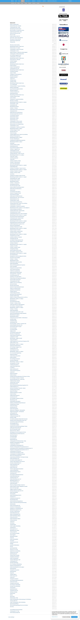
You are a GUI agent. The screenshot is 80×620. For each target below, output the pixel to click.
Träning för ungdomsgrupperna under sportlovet (17, 461)
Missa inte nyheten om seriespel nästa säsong (17, 30)
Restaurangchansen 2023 (14, 146)
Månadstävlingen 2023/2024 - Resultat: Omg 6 (17, 58)
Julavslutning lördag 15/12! (14, 477)
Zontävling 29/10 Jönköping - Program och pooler (17, 175)
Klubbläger (11, 543)
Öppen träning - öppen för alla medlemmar (16, 37)
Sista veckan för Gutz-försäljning (15, 257)
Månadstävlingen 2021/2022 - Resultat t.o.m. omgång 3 (18, 234)
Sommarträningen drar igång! (14, 424)
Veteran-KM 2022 (12, 190)
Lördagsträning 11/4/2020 (14, 336)
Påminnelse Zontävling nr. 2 (14, 90)
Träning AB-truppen (13, 524)
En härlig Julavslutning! (13, 520)
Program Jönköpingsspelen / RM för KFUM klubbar (17, 602)
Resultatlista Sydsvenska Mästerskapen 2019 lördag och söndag (20, 376)
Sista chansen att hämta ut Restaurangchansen (17, 216)
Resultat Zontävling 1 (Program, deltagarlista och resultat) (18, 486)
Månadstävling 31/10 (13, 300)
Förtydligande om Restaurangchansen (16, 74)
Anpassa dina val (54, 616)
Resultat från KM (12, 593)
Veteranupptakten (12, 493)
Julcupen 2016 (12, 577)
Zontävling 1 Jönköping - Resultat (15, 172)
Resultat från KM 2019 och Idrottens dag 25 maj (17, 433)
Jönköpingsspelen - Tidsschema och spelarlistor (17, 206)
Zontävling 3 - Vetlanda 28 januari (15, 162)
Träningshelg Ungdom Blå (14, 238)
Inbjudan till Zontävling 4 (13, 354)
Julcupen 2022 (12, 159)
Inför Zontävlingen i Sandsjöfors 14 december (17, 377)
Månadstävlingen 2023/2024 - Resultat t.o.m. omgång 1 (18, 102)
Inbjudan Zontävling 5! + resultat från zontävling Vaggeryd (18, 52)
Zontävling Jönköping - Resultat (15, 96)
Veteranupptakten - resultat (14, 103)
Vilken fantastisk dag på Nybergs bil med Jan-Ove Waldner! (19, 605)
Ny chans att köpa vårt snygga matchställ (16, 241)
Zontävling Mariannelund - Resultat (15, 212)
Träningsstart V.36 (12, 496)
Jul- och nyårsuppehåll (13, 84)
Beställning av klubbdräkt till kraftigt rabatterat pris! (17, 402)
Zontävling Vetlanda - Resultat (14, 200)
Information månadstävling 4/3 (14, 138)
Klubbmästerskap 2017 (13, 553)
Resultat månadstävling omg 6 (14, 458)
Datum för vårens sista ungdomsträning (16, 122)
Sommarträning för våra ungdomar (15, 191)
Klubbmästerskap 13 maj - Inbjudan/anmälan (17, 124)
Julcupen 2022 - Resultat (13, 156)
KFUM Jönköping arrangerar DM (15, 612)
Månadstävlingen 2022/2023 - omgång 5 (16, 141)
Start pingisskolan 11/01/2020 (14, 363)
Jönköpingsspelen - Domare (14, 50)
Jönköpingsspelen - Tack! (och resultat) (16, 121)
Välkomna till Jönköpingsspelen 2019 (15, 455)
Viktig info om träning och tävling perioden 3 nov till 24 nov (19, 297)
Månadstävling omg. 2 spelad (14, 530)
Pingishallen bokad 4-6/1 (14, 77)
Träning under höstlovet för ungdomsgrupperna (17, 304)
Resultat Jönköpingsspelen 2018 (15, 505)
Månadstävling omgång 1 (14, 536)
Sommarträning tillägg (13, 436)
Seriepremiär (12, 537)
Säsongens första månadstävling (15, 586)
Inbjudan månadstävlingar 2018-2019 (15, 495)
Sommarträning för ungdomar (14, 115)
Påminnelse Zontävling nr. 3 (14, 75)
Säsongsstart (12, 540)
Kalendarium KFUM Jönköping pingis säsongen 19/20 (18, 420)
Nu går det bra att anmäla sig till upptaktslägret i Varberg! (18, 426)
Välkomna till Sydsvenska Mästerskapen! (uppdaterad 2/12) (19, 385)
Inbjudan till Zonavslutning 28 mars (15, 345)
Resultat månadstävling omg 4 (14, 464)
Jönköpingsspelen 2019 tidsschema (15, 451)
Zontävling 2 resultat (13, 81)
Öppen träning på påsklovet (14, 603)
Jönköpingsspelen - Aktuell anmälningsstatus (17, 53)
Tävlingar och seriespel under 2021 (15, 288)
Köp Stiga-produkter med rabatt (15, 179)
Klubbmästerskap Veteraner (14, 116)
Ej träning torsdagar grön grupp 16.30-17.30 (16, 490)
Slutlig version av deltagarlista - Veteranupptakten (17, 410)
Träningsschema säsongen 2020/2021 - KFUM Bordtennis (18, 317)
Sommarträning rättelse (13, 329)
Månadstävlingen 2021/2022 (14, 260)
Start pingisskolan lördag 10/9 (14, 184)
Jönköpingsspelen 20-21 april (14, 68)
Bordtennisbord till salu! (13, 581)
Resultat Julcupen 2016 (13, 575)
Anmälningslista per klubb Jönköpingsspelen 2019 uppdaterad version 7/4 (21, 448)
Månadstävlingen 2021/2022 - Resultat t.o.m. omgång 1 (18, 253)
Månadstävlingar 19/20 (13, 399)
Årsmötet (11, 546)
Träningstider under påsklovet (14, 556)
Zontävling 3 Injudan (13, 80)
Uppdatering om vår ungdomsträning (15, 276)
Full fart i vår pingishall (13, 266)
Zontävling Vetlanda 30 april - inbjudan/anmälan (17, 210)
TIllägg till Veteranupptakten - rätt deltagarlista (17, 411)
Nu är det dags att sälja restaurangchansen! (16, 580)
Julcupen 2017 (12, 521)
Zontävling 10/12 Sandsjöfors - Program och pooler (18, 168)
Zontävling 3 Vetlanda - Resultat (15, 144)
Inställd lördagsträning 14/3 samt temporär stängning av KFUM (19, 341)
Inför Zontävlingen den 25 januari (15, 358)
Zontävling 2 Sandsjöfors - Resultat (15, 160)
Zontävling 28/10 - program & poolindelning (16, 99)
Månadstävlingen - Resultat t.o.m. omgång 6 (16, 344)
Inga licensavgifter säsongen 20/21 (15, 279)
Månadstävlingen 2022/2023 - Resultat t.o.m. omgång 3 (18, 165)
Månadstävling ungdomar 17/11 (15, 480)
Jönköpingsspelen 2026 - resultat (15, 27)
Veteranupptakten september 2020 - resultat (16, 311)
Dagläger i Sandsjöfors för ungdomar (15, 489)
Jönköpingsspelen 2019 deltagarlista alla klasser (17, 454)
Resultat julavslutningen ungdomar (15, 471)
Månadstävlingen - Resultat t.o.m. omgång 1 (16, 307)
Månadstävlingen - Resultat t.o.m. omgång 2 (16, 298)
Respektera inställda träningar (14, 295)
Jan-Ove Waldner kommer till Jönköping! (16, 609)
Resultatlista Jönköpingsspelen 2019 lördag (16, 442)
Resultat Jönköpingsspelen (14, 558)
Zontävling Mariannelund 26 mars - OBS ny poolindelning (18, 213)
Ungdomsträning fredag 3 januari (15, 366)
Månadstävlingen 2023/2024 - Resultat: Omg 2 (17, 94)
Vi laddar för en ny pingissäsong (15, 270)
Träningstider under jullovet (14, 578)
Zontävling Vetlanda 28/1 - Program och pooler (17, 153)
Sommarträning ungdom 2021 (14, 275)
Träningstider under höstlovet (14, 583)
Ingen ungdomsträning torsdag (14, 301)
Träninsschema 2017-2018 (14, 542)
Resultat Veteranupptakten (14, 263)
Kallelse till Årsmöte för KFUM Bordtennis (16, 112)
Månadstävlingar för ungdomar (14, 314)
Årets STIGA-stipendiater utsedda (15, 185)
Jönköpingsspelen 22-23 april (14, 150)
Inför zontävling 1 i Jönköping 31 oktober (16, 251)
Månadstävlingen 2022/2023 (14, 181)
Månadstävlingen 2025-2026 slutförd (15, 28)
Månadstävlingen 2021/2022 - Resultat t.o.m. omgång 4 (18, 228)
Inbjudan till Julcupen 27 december (15, 229)
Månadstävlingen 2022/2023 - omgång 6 (16, 137)
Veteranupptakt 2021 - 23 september (15, 273)
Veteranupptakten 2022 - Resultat (15, 178)
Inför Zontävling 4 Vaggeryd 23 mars (15, 55)
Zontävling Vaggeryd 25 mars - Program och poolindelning (19, 134)
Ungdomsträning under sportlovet (15, 355)
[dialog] (65, 614)
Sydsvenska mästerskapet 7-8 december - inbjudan (17, 388)
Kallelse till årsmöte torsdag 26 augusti (16, 272)
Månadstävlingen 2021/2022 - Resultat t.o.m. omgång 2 (18, 244)
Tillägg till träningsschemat (14, 414)
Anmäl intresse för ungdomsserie (15, 40)
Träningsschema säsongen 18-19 (15, 498)
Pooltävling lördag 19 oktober (14, 404)
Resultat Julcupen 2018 (13, 467)
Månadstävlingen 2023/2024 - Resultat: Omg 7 (17, 46)
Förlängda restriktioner (13, 291)
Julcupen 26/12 (12, 78)
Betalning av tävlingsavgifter (14, 87)
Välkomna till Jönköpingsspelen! (15, 225)
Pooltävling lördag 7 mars (14, 348)
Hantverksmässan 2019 (13, 407)
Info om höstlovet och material (14, 533)
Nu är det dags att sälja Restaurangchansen (16, 474)
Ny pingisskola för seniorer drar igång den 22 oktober (18, 256)
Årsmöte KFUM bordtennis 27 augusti (15, 326)
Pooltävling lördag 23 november (15, 389)
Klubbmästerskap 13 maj (14, 119)
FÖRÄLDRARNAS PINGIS (13, 166)
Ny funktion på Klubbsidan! (14, 360)
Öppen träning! (12, 596)
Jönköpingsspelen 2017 (13, 561)
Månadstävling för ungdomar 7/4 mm (15, 509)
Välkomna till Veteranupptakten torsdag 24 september (18, 313)
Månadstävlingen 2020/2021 (14, 316)
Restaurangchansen (13, 568)
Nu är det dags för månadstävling (15, 584)
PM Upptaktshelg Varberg (14, 499)
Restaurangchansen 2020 (14, 383)
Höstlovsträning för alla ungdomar (15, 401)
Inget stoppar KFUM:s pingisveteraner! (16, 294)
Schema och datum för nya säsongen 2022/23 (17, 187)
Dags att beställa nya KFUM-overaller (15, 250)
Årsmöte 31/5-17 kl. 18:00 (14, 549)
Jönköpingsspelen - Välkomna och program (16, 49)
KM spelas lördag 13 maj (14, 131)
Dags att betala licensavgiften (14, 194)
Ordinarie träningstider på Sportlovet (15, 219)
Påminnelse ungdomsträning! (14, 285)
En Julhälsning (12, 367)
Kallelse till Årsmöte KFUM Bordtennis (15, 188)
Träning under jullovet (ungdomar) (15, 370)
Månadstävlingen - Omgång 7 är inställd (16, 338)
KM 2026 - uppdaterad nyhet (14, 24)
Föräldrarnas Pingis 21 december (15, 380)
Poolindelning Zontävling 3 (14, 71)
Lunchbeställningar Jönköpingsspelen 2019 (16, 445)
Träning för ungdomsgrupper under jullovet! (16, 468)
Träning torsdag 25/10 (13, 531)
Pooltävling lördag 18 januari (14, 364)
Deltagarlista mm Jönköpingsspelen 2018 (16, 508)
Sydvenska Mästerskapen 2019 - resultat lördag (17, 379)
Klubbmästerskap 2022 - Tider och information (17, 197)
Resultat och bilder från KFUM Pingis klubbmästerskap (18, 502)
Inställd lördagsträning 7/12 (14, 386)
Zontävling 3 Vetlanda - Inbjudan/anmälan (16, 231)
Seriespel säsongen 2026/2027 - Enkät (16, 31)
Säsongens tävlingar (13, 319)
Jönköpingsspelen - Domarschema (15, 204)
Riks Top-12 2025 (12, 34)
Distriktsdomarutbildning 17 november (16, 392)
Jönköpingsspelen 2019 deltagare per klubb (16, 452)
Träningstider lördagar (13, 320)
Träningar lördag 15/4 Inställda (14, 555)
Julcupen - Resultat (13, 72)
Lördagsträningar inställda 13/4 (14, 443)
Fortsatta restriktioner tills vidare (15, 292)
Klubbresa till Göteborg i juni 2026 (15, 33)
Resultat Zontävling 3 (13, 65)
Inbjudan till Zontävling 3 (13, 373)
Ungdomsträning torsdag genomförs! (15, 335)
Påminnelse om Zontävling (14, 100)
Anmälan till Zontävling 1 (13, 405)
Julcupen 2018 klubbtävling (14, 470)
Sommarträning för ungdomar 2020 (15, 332)
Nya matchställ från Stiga (14, 254)
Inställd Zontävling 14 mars (14, 342)
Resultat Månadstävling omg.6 (14, 512)
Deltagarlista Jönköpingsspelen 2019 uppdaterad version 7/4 (19, 449)
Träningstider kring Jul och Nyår (15, 235)
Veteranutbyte (12, 143)
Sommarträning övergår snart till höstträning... (17, 421)
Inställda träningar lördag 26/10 (14, 395)
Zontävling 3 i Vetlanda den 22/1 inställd (16, 226)
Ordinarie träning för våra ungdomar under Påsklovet (18, 278)
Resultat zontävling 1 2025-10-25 (15, 36)
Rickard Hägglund (12, 534)
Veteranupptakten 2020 (13, 322)
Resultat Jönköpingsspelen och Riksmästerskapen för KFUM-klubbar (20, 599)
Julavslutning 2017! (13, 527)
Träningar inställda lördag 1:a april (15, 559)
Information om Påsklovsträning (15, 511)
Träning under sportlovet (13, 517)
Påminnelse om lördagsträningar (15, 333)
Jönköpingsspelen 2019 (13, 465)
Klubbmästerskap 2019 (13, 439)
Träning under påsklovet (13, 339)
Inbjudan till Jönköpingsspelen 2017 (15, 565)
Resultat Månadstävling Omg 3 (14, 476)
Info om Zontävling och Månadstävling (16, 564)
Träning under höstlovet (13, 483)
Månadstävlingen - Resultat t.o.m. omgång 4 (16, 361)
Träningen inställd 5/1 (13, 574)
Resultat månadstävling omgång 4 (15, 518)
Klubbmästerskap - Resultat (14, 118)
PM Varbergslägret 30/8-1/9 (14, 423)
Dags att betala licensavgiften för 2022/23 (16, 147)
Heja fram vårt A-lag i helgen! (14, 487)
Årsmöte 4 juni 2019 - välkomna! (15, 430)
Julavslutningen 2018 (13, 473)
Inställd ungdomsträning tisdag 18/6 (15, 427)
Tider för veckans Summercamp (15, 269)
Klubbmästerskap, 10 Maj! (14, 597)
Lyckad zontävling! (13, 97)
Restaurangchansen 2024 (14, 93)
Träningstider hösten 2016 (14, 590)
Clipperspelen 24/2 (13, 62)
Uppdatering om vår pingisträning (15, 289)
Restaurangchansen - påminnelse (15, 59)
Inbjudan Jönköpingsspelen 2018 (15, 514)
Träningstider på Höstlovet (14, 248)
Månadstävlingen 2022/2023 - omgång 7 (16, 128)
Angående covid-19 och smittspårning (16, 282)
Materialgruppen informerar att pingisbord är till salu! (18, 432)
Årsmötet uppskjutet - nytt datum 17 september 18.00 (18, 323)
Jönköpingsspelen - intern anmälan (15, 56)
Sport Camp (12, 606)
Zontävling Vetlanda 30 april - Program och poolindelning (18, 203)
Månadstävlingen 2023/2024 (14, 106)
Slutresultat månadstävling (14, 562)
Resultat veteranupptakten (14, 492)
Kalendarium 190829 (13, 417)
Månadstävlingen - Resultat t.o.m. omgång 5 (16, 351)
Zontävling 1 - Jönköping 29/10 (14, 182)
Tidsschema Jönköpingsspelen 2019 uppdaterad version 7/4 (19, 446)
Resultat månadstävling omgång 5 (15, 515)
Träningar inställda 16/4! (13, 600)
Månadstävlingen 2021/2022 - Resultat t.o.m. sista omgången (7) (19, 207)
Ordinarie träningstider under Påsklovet (16, 209)
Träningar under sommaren (14, 552)
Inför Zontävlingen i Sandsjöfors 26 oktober (16, 398)
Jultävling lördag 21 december (14, 382)
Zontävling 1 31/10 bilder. (14, 245)
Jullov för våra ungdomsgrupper (15, 163)
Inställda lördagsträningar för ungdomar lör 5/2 (17, 223)
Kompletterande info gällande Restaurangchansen (17, 140)
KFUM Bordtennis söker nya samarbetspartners (17, 109)
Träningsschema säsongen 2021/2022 (16, 267)
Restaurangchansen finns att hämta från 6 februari (17, 222)
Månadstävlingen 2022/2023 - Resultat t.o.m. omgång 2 (18, 169)
